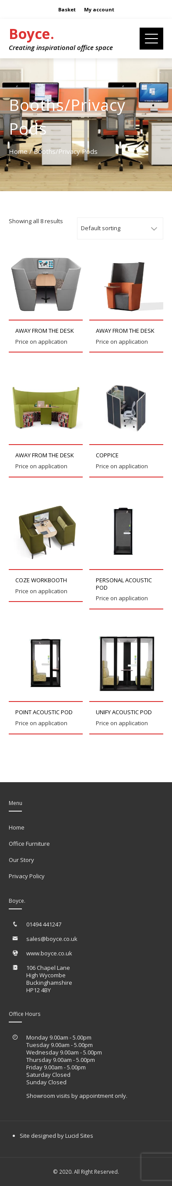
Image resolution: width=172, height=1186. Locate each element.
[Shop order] (120, 228)
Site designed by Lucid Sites (56, 1136)
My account (99, 9)
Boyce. (31, 33)
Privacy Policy (27, 876)
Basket (67, 9)
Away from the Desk (44, 331)
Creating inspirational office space (61, 47)
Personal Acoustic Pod (124, 583)
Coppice (107, 455)
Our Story (21, 860)
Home (18, 151)
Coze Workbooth (41, 580)
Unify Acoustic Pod (124, 712)
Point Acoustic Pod (44, 712)
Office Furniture (29, 844)
